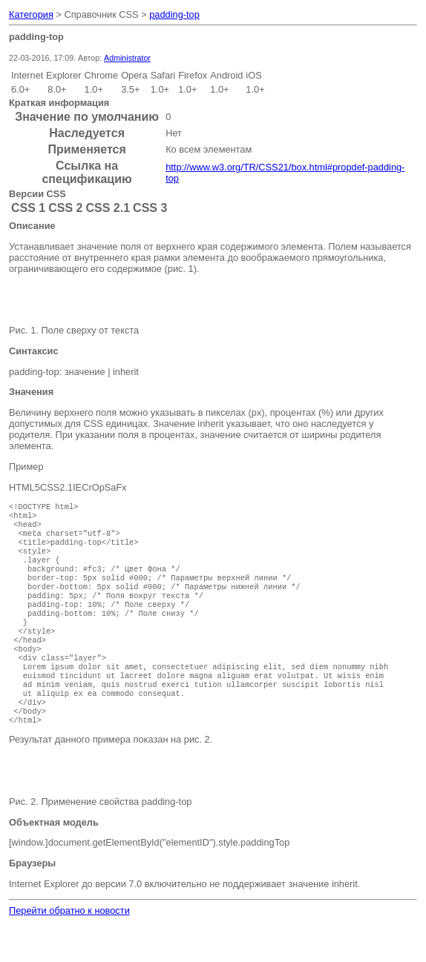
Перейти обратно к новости (69, 947)
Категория (31, 14)
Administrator (127, 57)
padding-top (174, 14)
